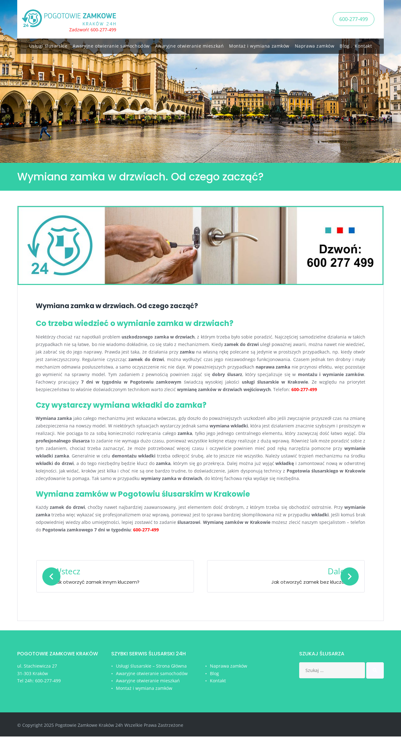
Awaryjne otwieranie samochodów (111, 45)
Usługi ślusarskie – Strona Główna (151, 668)
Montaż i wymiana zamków (259, 45)
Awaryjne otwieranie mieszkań (189, 45)
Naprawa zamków (315, 45)
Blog (344, 45)
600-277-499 (353, 18)
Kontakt (363, 45)
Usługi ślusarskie (48, 45)
